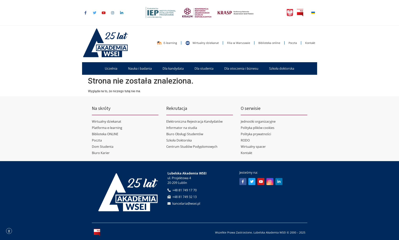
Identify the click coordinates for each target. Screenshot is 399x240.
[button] (111, 68)
